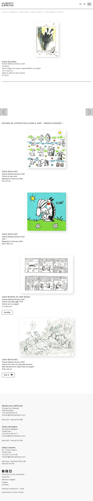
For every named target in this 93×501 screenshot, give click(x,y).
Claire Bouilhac (9, 61)
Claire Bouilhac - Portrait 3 (54, 12)
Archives (5, 485)
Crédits (5, 482)
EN (84, 4)
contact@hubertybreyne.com (13, 415)
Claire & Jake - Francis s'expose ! (31, 12)
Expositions (13, 12)
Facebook (3, 471)
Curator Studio (17, 492)
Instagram (6, 471)
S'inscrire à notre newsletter (13, 474)
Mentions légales (8, 480)
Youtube (10, 471)
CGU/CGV (5, 477)
